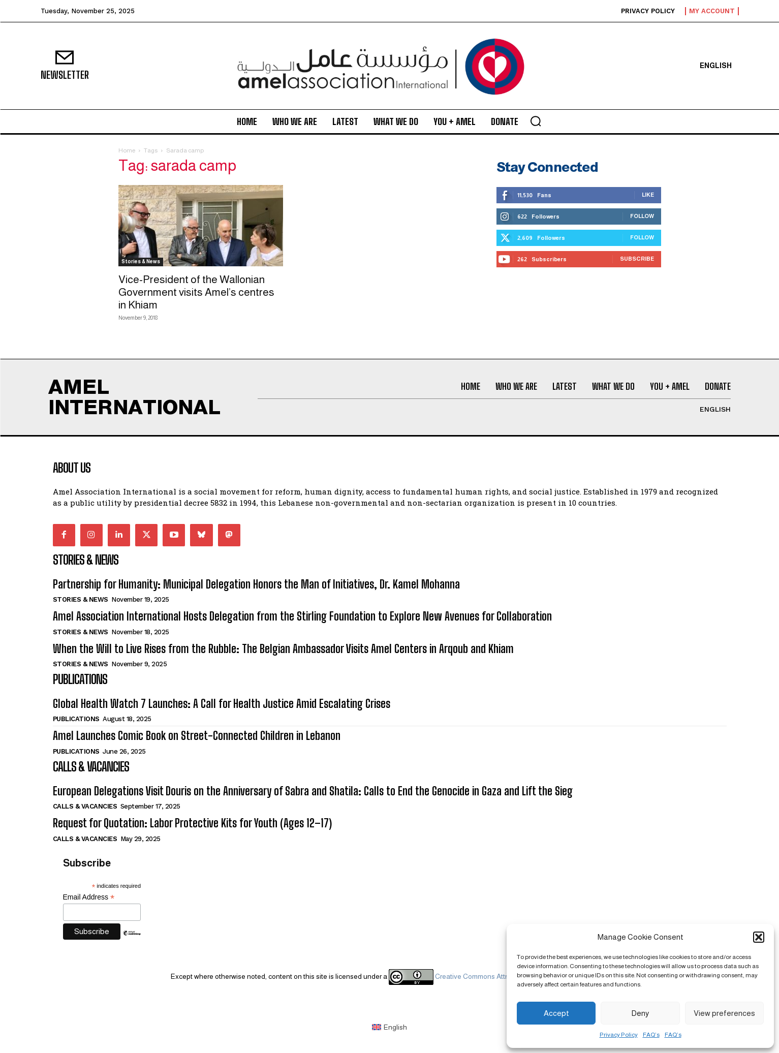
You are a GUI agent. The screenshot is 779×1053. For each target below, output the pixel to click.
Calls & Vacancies (85, 806)
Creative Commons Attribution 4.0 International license (498, 976)
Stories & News (140, 261)
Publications (76, 719)
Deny (640, 1013)
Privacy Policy (619, 1034)
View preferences (724, 1013)
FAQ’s (651, 1034)
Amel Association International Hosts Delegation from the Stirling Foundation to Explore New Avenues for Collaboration (302, 616)
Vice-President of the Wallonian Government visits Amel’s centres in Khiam (196, 292)
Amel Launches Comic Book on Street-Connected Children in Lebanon (196, 735)
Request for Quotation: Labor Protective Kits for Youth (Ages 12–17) (192, 823)
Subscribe (637, 259)
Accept (556, 1013)
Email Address (89, 897)
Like (648, 195)
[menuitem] (716, 65)
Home (126, 150)
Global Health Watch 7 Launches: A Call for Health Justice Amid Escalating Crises (221, 703)
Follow (642, 216)
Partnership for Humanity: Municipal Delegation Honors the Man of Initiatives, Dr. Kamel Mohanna (256, 584)
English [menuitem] (395, 1027)
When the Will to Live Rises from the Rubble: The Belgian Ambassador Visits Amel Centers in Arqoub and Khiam (283, 649)
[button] (759, 937)
